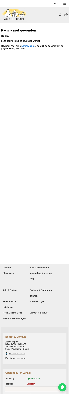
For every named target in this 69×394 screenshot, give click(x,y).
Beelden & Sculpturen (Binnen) (41, 293)
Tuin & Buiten (10, 290)
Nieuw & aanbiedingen (14, 318)
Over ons (7, 267)
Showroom (8, 273)
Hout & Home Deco (12, 313)
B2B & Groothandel (39, 267)
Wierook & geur (37, 301)
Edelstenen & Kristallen (9, 304)
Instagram (21, 358)
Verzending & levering (41, 273)
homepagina (27, 46)
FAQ (32, 279)
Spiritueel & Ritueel (39, 313)
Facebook (10, 358)
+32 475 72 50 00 (17, 353)
